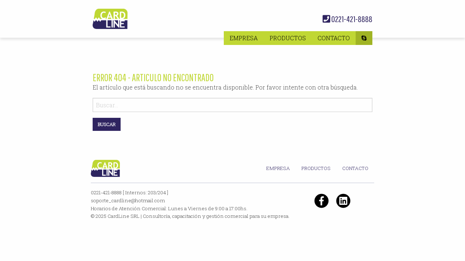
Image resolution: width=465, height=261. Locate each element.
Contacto (334, 38)
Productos (288, 38)
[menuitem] (244, 38)
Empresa (244, 38)
